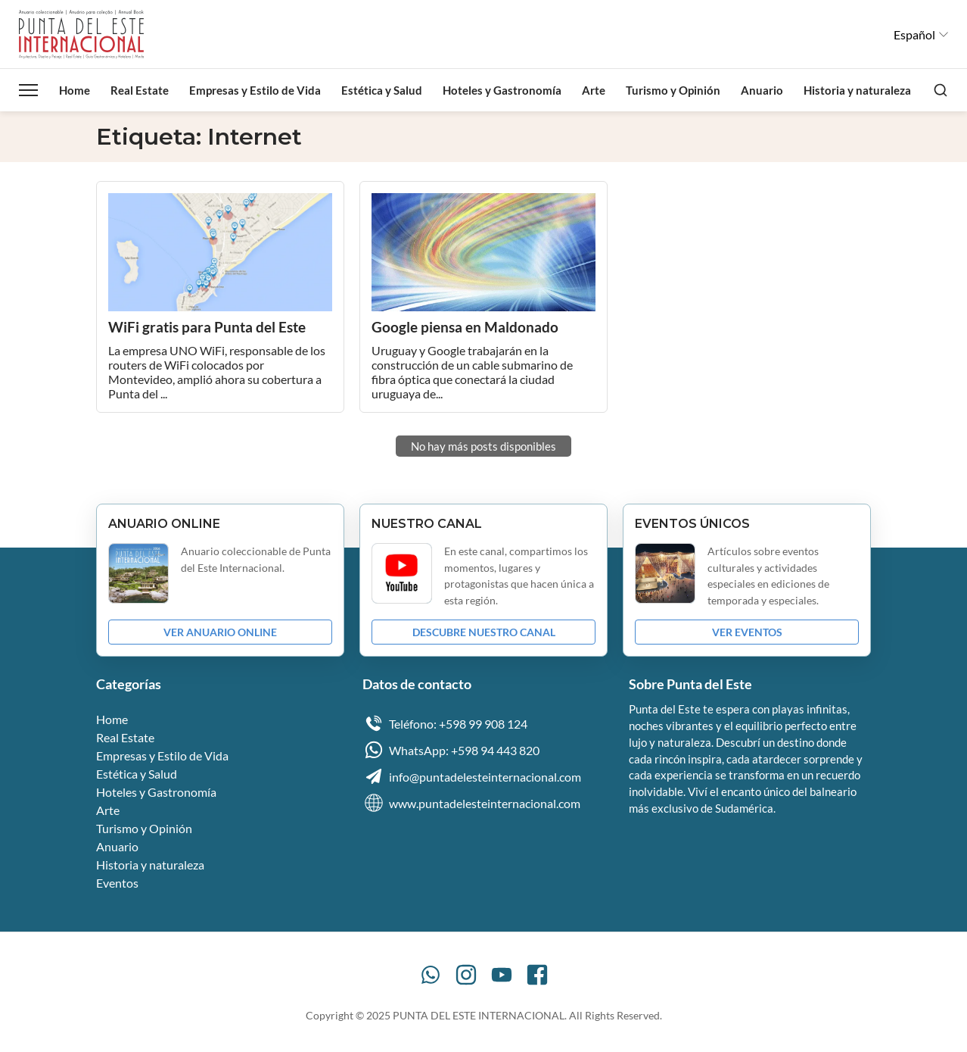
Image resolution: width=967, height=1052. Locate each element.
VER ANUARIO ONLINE (220, 632)
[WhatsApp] (430, 975)
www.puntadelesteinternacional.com (471, 802)
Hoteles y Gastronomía (502, 90)
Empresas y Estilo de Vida (255, 90)
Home (74, 90)
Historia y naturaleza (857, 90)
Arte (593, 90)
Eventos (117, 883)
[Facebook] (537, 975)
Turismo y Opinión (673, 90)
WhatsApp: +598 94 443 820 (450, 749)
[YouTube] (502, 975)
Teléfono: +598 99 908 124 (444, 723)
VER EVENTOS (747, 632)
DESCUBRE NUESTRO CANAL (483, 632)
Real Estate (139, 90)
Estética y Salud (381, 90)
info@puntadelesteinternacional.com (471, 776)
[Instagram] (466, 975)
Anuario (762, 90)
